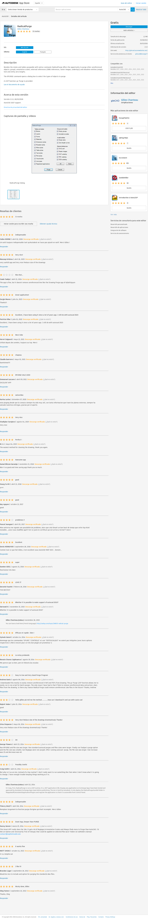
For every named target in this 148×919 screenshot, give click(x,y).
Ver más (114, 214)
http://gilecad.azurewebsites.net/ (136, 50)
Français (43, 52)
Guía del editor (126, 3)
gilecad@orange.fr (141, 54)
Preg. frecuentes (92, 917)
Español (38, 3)
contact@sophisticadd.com (10, 834)
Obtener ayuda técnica (48, 224)
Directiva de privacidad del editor (15, 107)
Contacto (101, 917)
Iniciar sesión (141, 3)
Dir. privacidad (42, 917)
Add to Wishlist (129, 30)
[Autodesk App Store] (16, 3)
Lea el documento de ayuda (14, 84)
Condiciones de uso (72, 917)
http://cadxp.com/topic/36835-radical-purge (52, 623)
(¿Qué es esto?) (45, 239)
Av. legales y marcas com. (56, 917)
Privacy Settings (110, 917)
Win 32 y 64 (24, 48)
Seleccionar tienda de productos (20, 9)
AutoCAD (5, 16)
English (24, 52)
